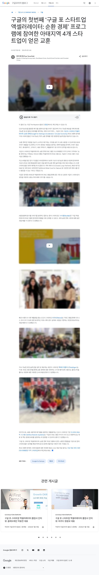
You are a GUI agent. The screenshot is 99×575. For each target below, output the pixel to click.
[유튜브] (33, 550)
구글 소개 (42, 560)
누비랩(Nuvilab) (65, 216)
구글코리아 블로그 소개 (64, 560)
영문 (46, 125)
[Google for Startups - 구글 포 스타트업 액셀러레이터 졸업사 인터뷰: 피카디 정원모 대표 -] (75, 510)
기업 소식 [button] (51, 3)
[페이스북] (38, 550)
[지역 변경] (28, 567)
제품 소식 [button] (43, 3)
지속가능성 (61, 461)
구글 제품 (51, 560)
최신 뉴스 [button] (36, 3)
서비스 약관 (33, 560)
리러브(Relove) (57, 318)
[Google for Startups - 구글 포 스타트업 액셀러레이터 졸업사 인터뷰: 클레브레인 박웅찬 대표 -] (24, 510)
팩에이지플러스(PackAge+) (67, 367)
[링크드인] (44, 550)
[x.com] (27, 550)
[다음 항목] (90, 509)
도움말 (7, 568)
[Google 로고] (7, 560)
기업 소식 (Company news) (27, 12)
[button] (83, 56)
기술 (42, 12)
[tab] (39, 537)
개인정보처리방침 (21, 560)
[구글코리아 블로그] (12, 12)
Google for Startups (38, 461)
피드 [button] (57, 3)
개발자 (51, 461)
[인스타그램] (22, 550)
